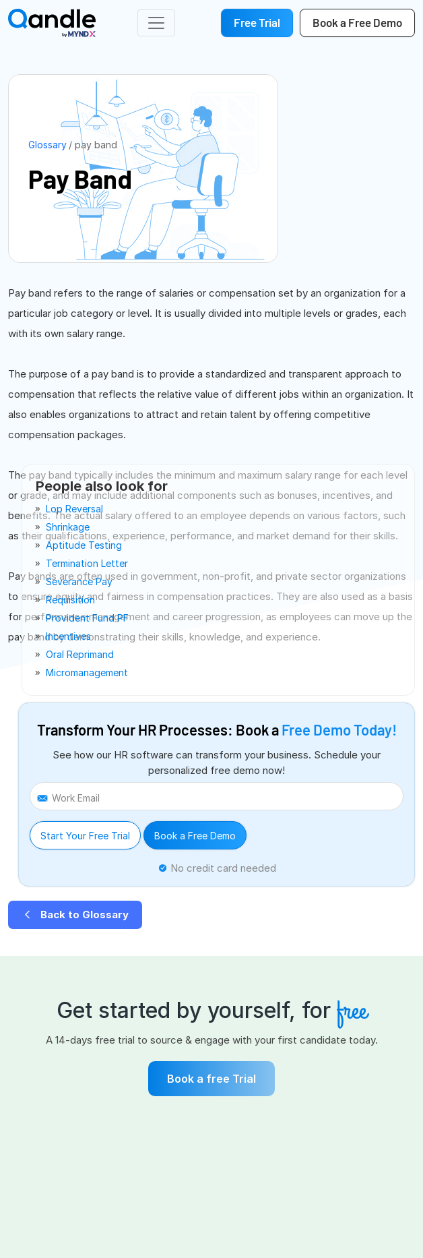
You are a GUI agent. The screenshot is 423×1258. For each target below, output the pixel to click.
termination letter (87, 563)
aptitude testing (84, 545)
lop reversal (74, 508)
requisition (70, 599)
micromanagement (87, 672)
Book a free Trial (211, 1078)
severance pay (79, 581)
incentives (68, 636)
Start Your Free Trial (85, 835)
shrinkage (68, 527)
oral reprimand (80, 654)
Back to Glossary (75, 914)
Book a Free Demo (195, 835)
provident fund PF (87, 618)
